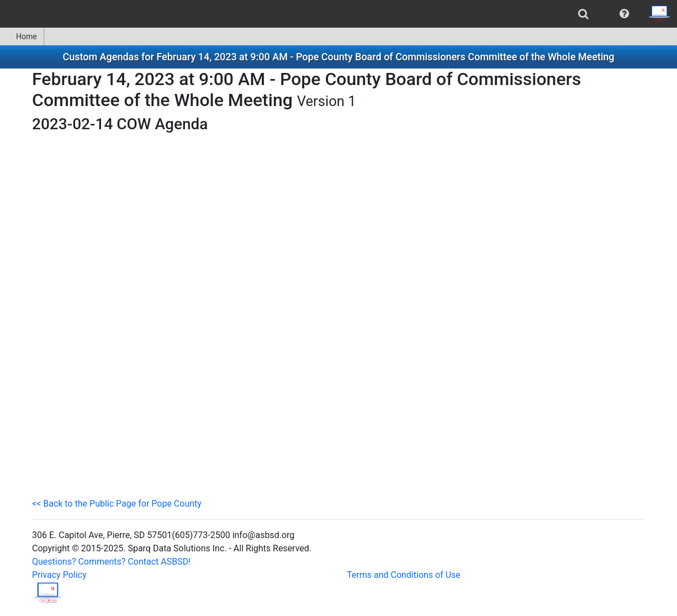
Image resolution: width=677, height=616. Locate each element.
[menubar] (338, 14)
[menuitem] (583, 14)
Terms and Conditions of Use (404, 575)
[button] (624, 13)
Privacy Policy (59, 575)
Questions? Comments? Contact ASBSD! (111, 561)
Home (22, 36)
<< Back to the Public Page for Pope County (117, 503)
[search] (583, 14)
